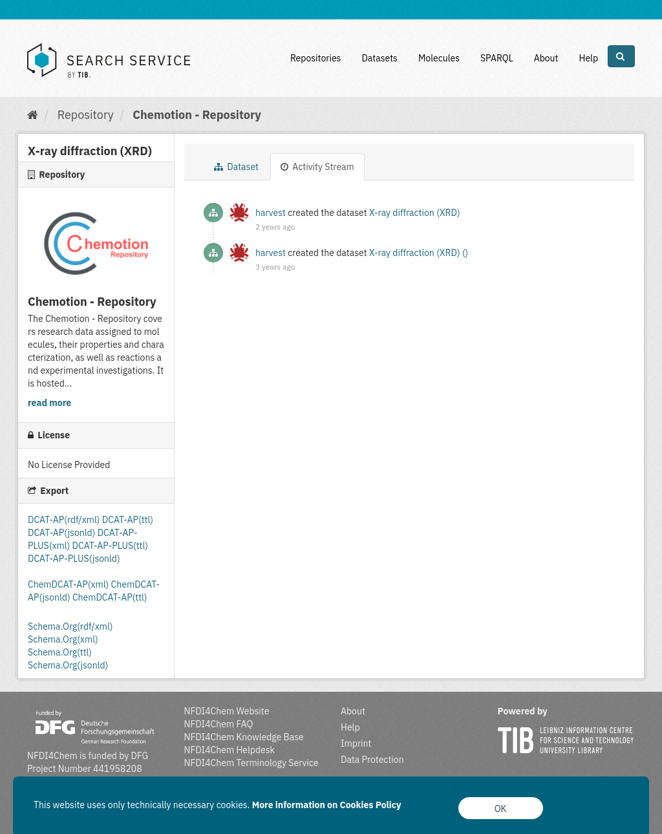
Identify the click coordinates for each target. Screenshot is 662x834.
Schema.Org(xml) (63, 639)
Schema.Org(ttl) (60, 652)
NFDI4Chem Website (227, 711)
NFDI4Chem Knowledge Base (244, 737)
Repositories (315, 58)
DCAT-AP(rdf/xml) (65, 520)
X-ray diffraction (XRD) (414, 213)
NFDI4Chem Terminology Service (251, 763)
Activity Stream (317, 167)
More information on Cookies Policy (326, 805)
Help (588, 58)
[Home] (32, 114)
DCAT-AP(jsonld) (63, 533)
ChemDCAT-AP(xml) (69, 584)
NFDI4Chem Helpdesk (229, 750)
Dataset (236, 167)
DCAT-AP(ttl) (127, 520)
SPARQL (496, 58)
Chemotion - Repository (197, 114)
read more (49, 403)
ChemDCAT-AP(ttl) (109, 597)
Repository (86, 114)
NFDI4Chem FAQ (218, 724)
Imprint (356, 743)
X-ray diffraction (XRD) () (418, 253)
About (546, 58)
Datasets (379, 58)
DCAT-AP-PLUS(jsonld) (74, 558)
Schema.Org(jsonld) (68, 665)
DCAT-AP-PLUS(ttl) (110, 545)
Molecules (439, 58)
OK (501, 809)
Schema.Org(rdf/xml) (70, 626)
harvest (270, 213)
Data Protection (372, 759)
